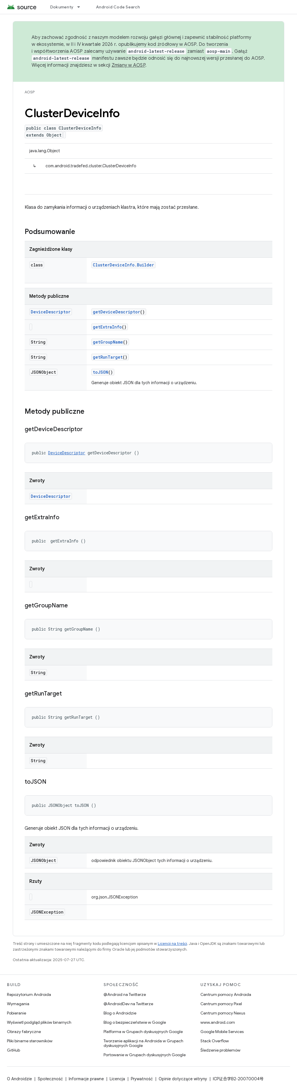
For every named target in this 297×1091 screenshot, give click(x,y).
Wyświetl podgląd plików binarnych (39, 1022)
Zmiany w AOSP (128, 65)
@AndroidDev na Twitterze (128, 1003)
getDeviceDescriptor (116, 312)
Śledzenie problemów (220, 1050)
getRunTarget (108, 357)
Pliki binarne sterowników (29, 1040)
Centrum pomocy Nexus (222, 1013)
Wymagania (18, 1003)
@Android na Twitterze (125, 994)
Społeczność (50, 1079)
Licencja (117, 1079)
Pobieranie (16, 1013)
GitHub (13, 1050)
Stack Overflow (214, 1040)
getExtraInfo (107, 327)
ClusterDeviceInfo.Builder (123, 265)
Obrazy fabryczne (24, 1031)
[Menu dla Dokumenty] (81, 7)
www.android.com (217, 1022)
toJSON (100, 372)
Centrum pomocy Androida (225, 994)
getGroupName (108, 342)
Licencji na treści (172, 943)
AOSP (30, 92)
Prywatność (142, 1079)
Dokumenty (61, 7)
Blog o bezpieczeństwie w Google (135, 1022)
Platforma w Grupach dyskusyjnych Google (143, 1031)
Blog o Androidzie (120, 1013)
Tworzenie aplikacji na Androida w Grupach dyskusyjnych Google (143, 1043)
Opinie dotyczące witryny (183, 1079)
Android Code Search (118, 7)
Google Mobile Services (222, 1031)
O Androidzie (19, 1079)
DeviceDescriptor (50, 312)
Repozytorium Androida (29, 994)
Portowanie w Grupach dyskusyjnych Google (145, 1054)
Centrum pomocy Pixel (221, 1003)
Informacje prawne (86, 1079)
